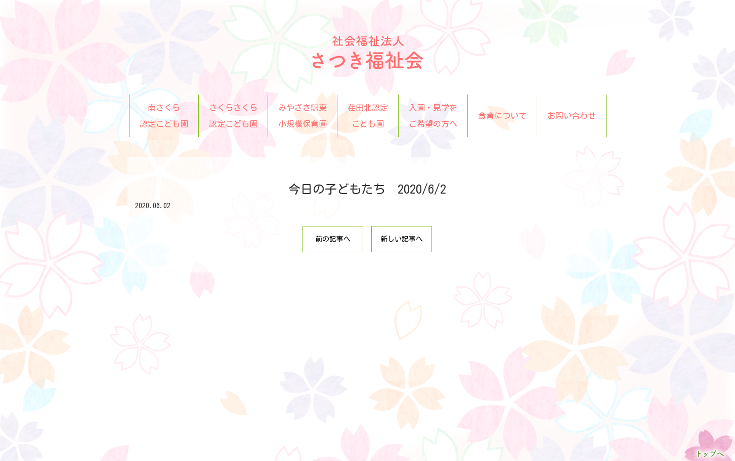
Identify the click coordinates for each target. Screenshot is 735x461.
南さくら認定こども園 (164, 116)
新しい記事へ (401, 239)
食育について (502, 116)
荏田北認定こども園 (368, 116)
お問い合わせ (571, 116)
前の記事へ (333, 239)
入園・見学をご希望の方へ (433, 116)
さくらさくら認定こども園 (233, 116)
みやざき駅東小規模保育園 (302, 116)
